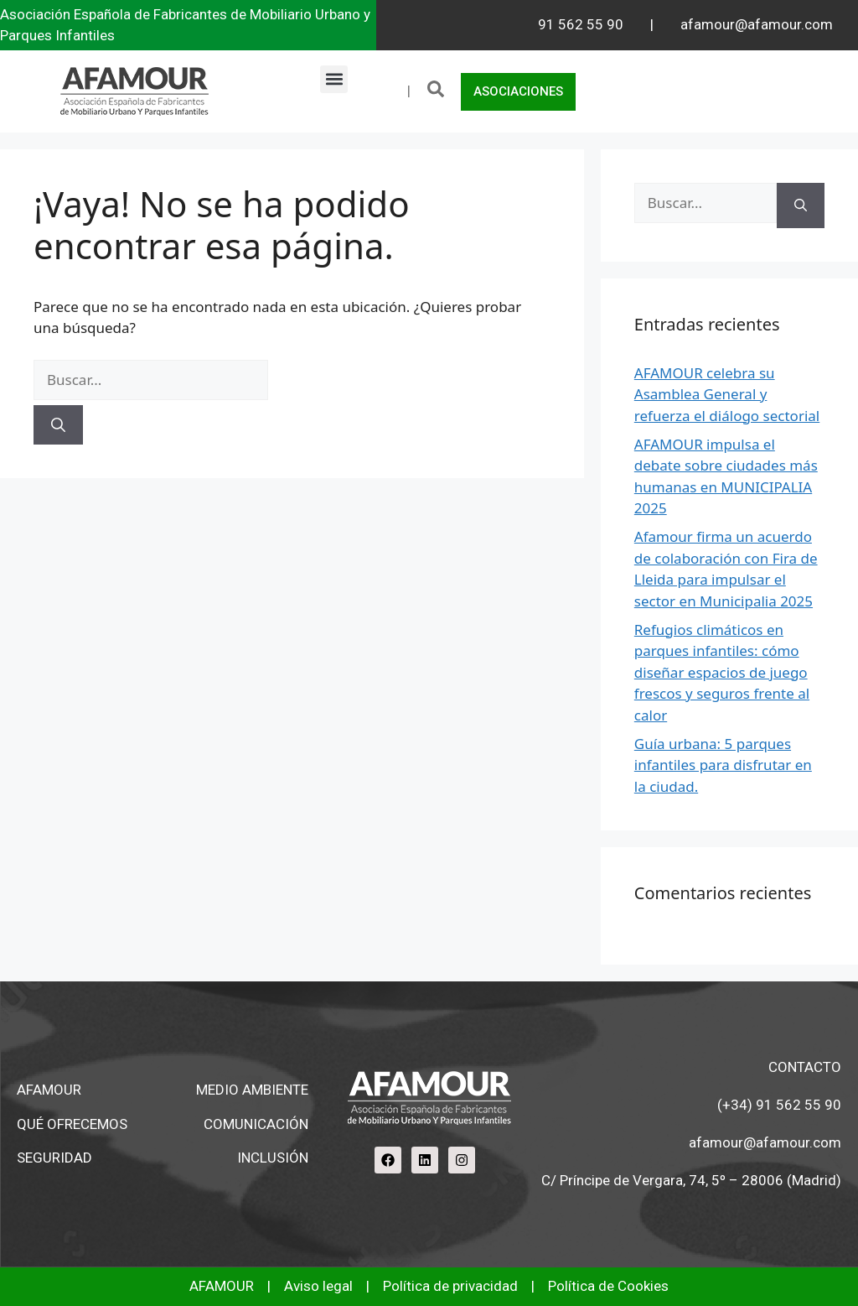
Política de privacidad (450, 1285)
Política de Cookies (608, 1285)
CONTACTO (804, 1067)
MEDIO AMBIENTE (252, 1089)
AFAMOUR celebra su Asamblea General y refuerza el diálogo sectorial (726, 394)
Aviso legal (318, 1285)
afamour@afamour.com (756, 24)
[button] (334, 79)
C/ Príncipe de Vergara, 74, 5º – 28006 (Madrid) (691, 1180)
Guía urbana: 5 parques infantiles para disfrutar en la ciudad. (723, 765)
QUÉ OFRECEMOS (72, 1124)
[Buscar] (58, 425)
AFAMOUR (49, 1089)
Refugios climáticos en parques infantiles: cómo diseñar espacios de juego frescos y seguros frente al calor (721, 672)
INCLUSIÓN (272, 1157)
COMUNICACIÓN (256, 1124)
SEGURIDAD (54, 1157)
